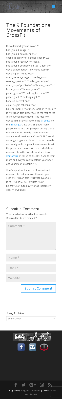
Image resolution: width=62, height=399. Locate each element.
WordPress (31, 394)
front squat (16, 124)
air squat (45, 120)
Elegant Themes (30, 390)
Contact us (12, 155)
